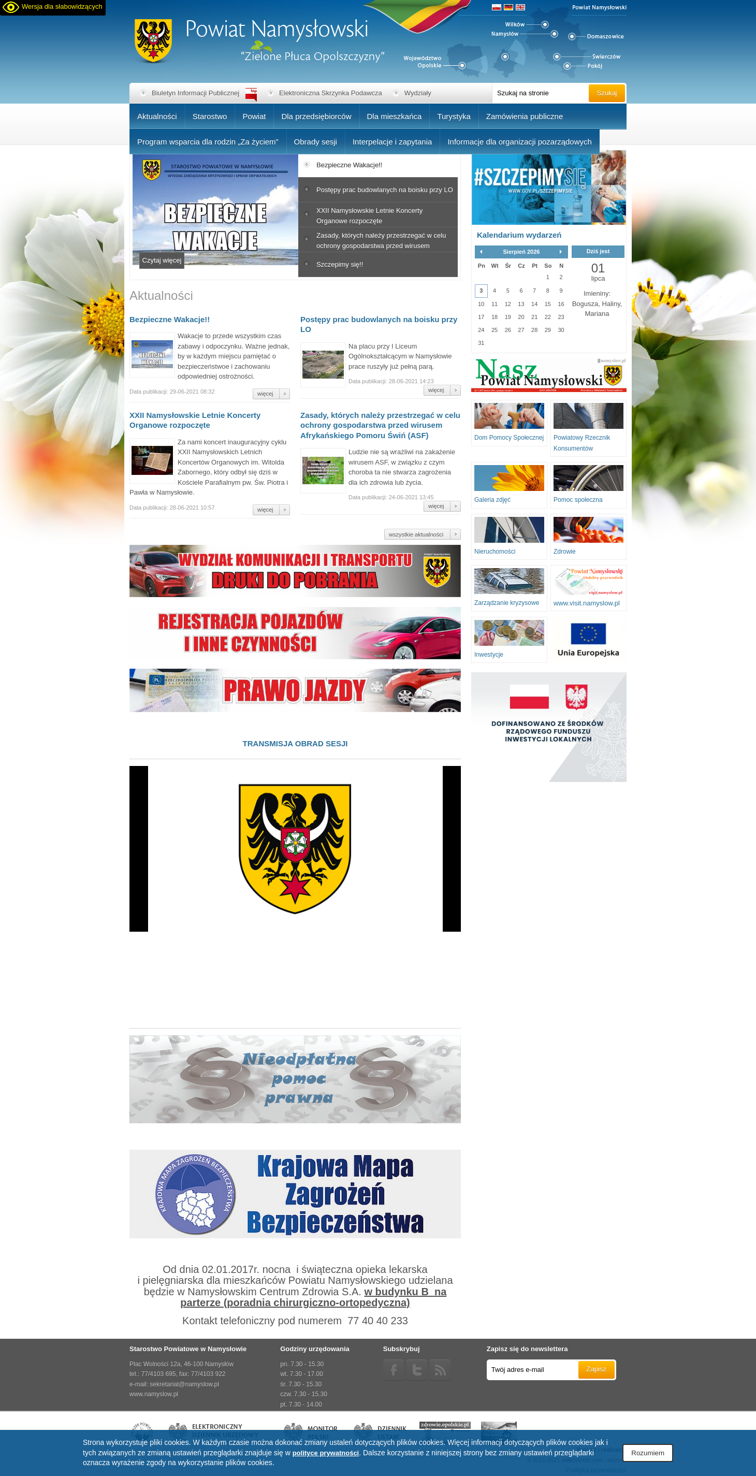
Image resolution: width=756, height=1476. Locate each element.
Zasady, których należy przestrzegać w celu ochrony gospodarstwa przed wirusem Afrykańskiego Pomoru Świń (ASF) (380, 425)
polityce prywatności (326, 1453)
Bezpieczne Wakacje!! (169, 319)
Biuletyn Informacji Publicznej (195, 93)
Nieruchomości (494, 551)
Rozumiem (647, 1453)
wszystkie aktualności (416, 534)
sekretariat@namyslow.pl (184, 1384)
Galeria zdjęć (492, 499)
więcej (265, 393)
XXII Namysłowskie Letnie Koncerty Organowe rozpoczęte (194, 420)
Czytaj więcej (162, 260)
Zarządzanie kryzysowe (506, 602)
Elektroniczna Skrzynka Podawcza (330, 93)
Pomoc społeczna (578, 499)
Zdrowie (565, 551)
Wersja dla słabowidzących (62, 6)
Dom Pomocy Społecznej (509, 437)
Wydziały (417, 93)
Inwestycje (488, 654)
